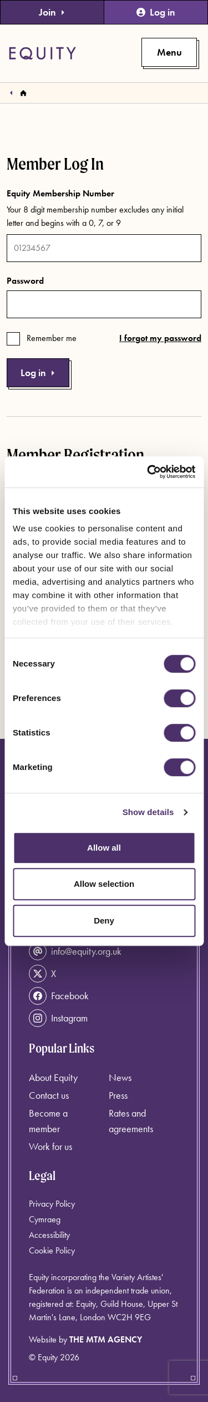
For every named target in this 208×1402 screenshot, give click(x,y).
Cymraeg (44, 1219)
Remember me (52, 338)
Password (25, 280)
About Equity (53, 1077)
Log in (155, 12)
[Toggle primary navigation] (169, 52)
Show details (148, 812)
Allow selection (104, 883)
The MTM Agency (105, 1339)
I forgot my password (160, 338)
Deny (104, 920)
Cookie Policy (52, 1250)
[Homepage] (23, 93)
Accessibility (49, 1235)
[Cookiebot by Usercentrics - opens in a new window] (148, 472)
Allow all (104, 847)
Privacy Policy (52, 1204)
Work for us (50, 1146)
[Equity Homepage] (42, 53)
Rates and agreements (131, 1121)
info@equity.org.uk (75, 951)
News (120, 1077)
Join (52, 12)
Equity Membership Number (60, 193)
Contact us (49, 1095)
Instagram (58, 1018)
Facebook (59, 996)
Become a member (48, 1121)
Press (118, 1095)
